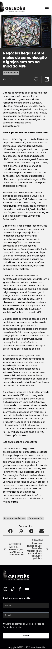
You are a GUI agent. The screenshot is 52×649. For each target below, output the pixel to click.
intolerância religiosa (14, 518)
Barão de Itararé (38, 132)
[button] (10, 531)
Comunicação (11, 72)
